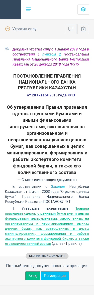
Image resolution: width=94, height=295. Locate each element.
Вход (33, 276)
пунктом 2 (51, 54)
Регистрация (55, 276)
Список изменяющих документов (47, 180)
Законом (58, 187)
